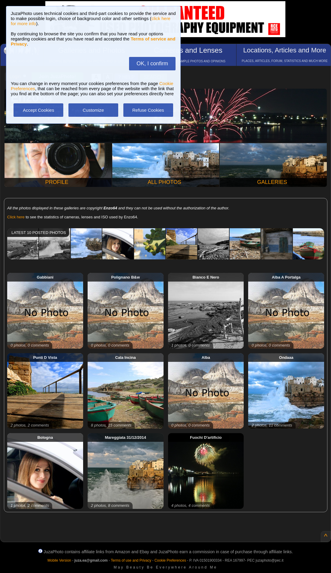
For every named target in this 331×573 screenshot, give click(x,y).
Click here (16, 217)
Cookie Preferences (170, 560)
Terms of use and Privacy (131, 560)
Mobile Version (59, 560)
